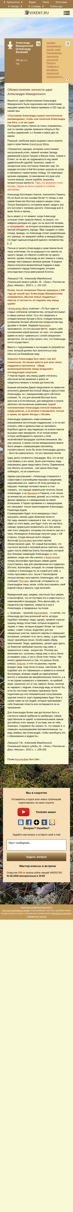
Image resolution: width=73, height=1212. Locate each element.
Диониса (32, 493)
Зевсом (21, 663)
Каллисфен (25, 540)
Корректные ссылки (36, 916)
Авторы (15, 6)
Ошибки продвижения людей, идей (53, 46)
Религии (50, 63)
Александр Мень (39, 144)
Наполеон (45, 325)
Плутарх (24, 581)
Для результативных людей (15, 910)
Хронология (13, 2)
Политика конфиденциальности (36, 907)
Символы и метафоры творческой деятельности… (55, 71)
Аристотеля (52, 557)
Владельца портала (61, 913)
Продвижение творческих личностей (54, 56)
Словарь (36, 6)
